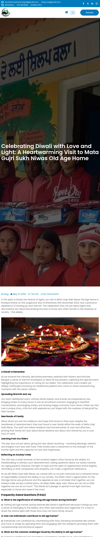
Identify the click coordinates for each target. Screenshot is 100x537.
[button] (73, 12)
